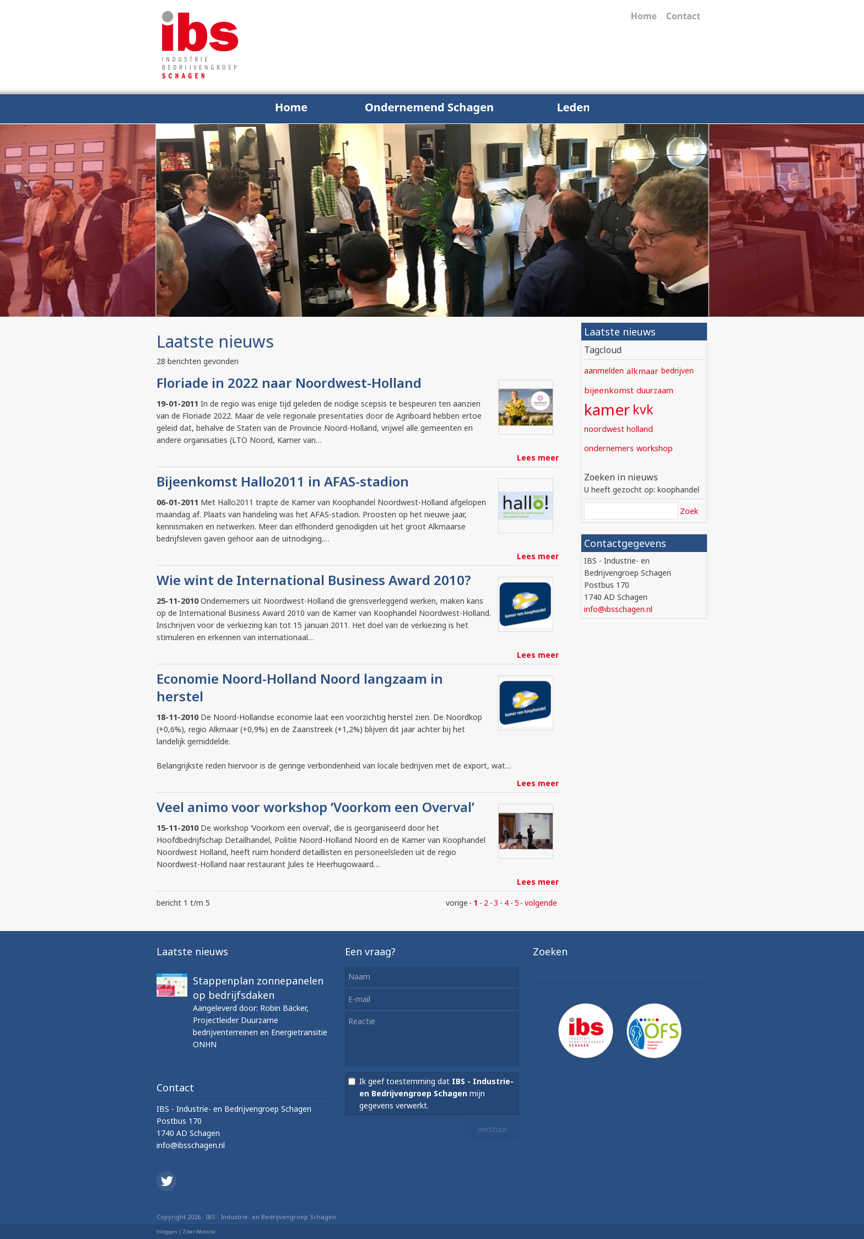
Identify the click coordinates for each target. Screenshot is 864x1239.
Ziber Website (198, 1231)
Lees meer (538, 457)
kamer (607, 409)
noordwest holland (618, 428)
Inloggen (166, 1231)
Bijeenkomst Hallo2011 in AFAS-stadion (282, 481)
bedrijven (677, 370)
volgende (541, 902)
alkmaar (642, 370)
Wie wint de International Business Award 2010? (313, 580)
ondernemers (609, 447)
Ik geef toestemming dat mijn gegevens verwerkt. (436, 1093)
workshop (654, 447)
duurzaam (654, 390)
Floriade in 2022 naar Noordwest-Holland (289, 383)
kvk (643, 409)
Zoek (689, 511)
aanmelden (604, 370)
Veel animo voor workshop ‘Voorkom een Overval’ (315, 807)
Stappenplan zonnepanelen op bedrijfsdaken (258, 988)
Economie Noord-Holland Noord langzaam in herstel (299, 687)
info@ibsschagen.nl (618, 609)
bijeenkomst (609, 390)
